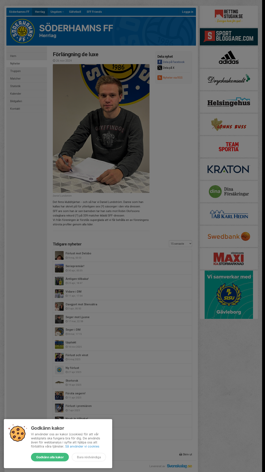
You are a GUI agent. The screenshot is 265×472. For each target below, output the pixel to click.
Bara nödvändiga (89, 457)
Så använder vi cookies (82, 446)
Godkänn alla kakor (50, 457)
